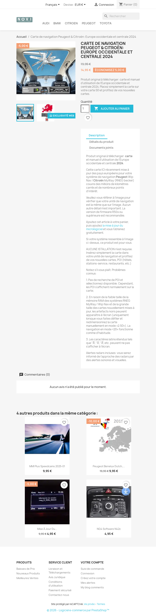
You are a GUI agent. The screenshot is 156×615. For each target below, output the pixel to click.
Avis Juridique (57, 577)
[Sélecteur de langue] (53, 5)
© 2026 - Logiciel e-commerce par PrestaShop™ (78, 610)
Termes (101, 604)
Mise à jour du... (47, 529)
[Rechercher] (121, 16)
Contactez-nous (59, 595)
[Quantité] (85, 109)
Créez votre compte (93, 578)
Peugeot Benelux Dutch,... (109, 466)
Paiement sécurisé (60, 590)
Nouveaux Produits (28, 573)
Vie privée (89, 604)
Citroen (71, 23)
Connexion (87, 573)
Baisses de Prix (25, 568)
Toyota (106, 23)
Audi (45, 23)
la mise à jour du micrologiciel (104, 227)
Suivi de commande (92, 568)
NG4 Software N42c (109, 529)
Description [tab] (97, 135)
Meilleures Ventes (27, 578)
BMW (57, 23)
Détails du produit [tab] (101, 142)
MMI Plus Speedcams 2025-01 (47, 466)
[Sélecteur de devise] (81, 5)
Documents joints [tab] (101, 148)
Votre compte (92, 562)
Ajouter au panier (112, 108)
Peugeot (89, 23)
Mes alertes (88, 582)
